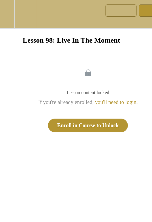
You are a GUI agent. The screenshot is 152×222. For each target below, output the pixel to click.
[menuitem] (25, 14)
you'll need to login (116, 102)
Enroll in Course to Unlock (88, 125)
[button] (7, 14)
